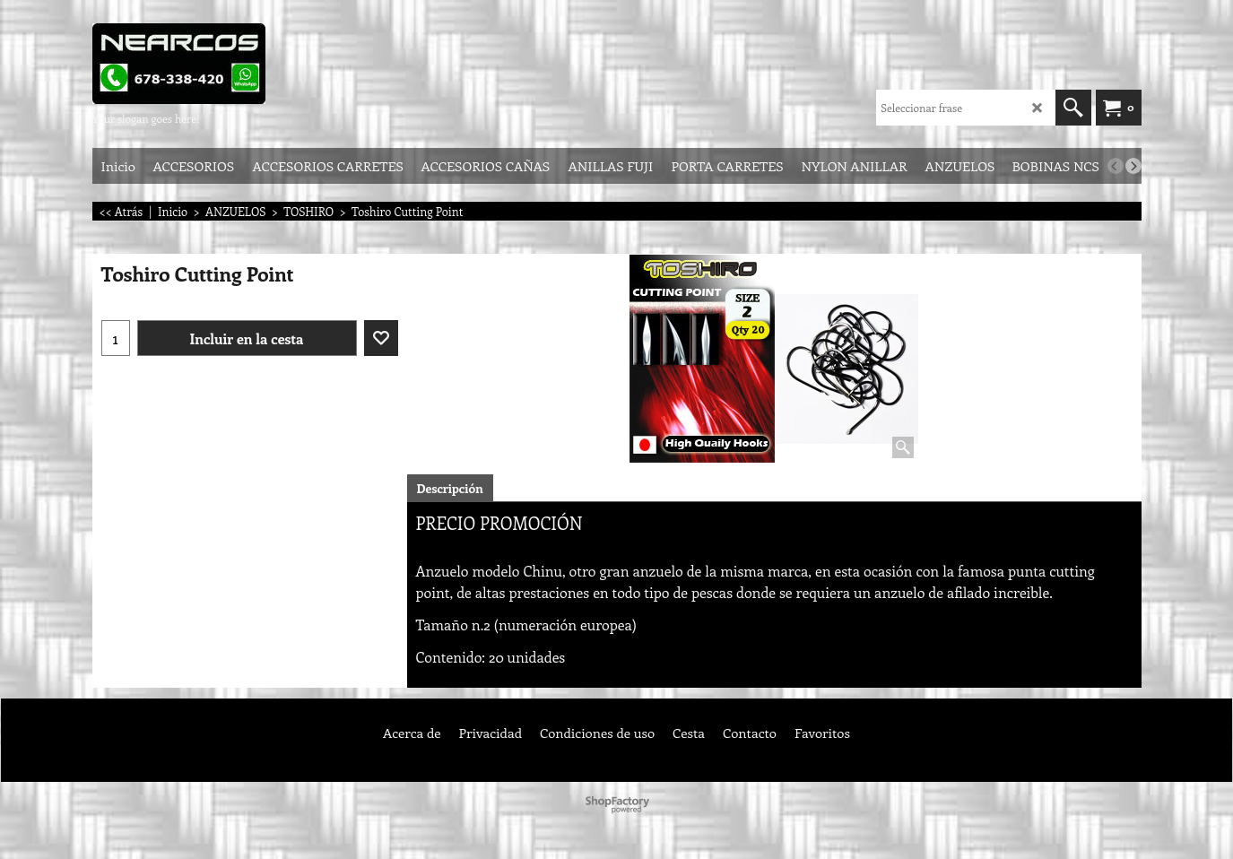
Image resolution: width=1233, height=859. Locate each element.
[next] (1133, 166)
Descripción (450, 488)
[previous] (1115, 166)
